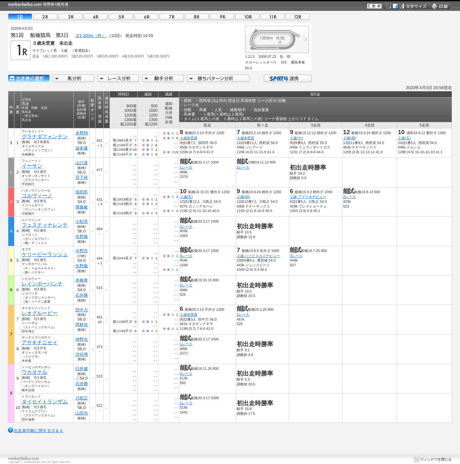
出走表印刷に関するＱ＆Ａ (38, 430)
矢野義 (81, 236)
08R (197, 16)
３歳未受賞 (188, 138)
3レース (186, 256)
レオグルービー (39, 313)
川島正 (81, 398)
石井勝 (81, 295)
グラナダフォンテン (45, 136)
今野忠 (81, 250)
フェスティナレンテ (45, 225)
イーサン (32, 166)
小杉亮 (81, 221)
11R (272, 16)
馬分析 (73, 78)
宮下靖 (81, 177)
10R (247, 16)
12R (298, 16)
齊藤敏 (81, 207)
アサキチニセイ (39, 342)
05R (121, 16)
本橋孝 (81, 280)
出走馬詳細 (29, 78)
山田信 (81, 413)
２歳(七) (296, 138)
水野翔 (81, 133)
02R (45, 16)
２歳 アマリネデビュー (308, 197)
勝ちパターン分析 (218, 78)
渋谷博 (81, 354)
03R (70, 16)
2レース (243, 167)
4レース (186, 374)
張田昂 (81, 192)
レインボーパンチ (42, 283)
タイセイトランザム (45, 401)
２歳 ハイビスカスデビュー (258, 256)
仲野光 (81, 339)
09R (222, 16)
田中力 (81, 310)
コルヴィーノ (37, 195)
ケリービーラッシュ (45, 254)
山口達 (81, 162)
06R (146, 16)
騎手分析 (163, 78)
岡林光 (81, 324)
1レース (186, 167)
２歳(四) (349, 138)
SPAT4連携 (287, 78)
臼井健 (81, 368)
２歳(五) (404, 138)
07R (171, 16)
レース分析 (118, 78)
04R (96, 16)
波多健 (81, 148)
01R (20, 16)
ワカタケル (34, 372)
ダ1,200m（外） (91, 35)
